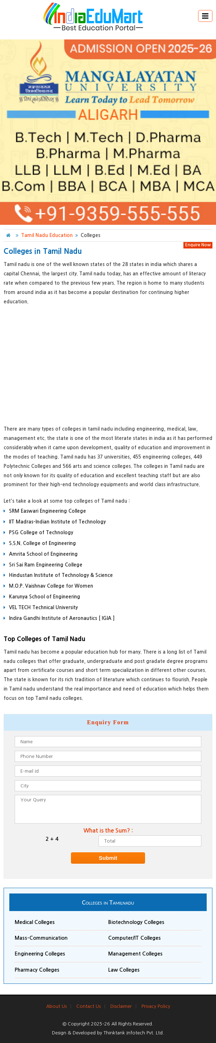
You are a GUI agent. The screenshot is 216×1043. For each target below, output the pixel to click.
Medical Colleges (35, 922)
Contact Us (88, 1006)
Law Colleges (124, 969)
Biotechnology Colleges (136, 922)
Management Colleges (135, 953)
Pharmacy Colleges (37, 969)
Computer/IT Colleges (134, 937)
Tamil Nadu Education (47, 235)
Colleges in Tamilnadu (108, 902)
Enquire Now (198, 245)
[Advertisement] (108, 363)
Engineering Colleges (40, 953)
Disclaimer (121, 1006)
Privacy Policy (155, 1006)
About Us (56, 1006)
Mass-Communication (41, 937)
